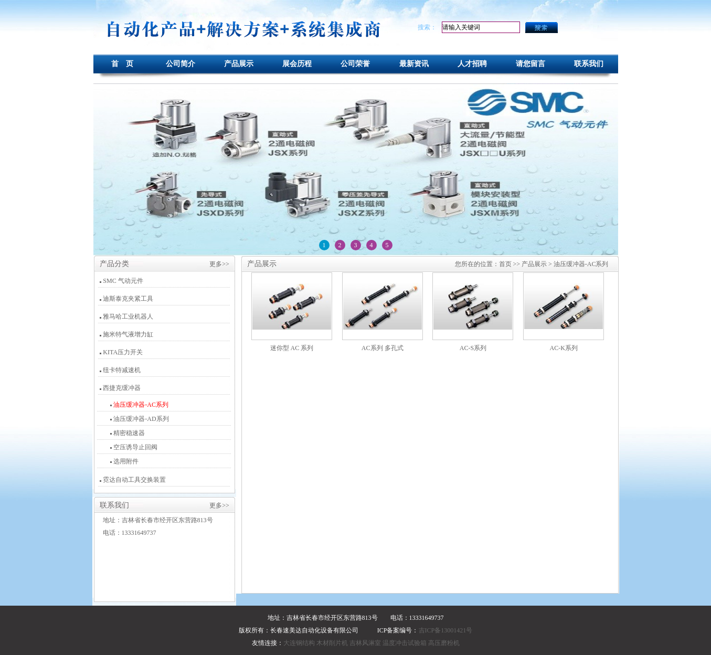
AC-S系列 (473, 348)
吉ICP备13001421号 (446, 630)
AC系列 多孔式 (383, 348)
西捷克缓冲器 (122, 388)
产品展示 (238, 64)
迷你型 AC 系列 (292, 348)
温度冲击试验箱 (405, 643)
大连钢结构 (299, 643)
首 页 (122, 64)
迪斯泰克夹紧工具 (128, 298)
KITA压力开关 (123, 352)
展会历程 (297, 64)
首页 (505, 264)
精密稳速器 (128, 433)
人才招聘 (472, 64)
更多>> (219, 264)
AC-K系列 (564, 348)
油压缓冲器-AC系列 (140, 404)
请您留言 (530, 64)
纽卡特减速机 (122, 370)
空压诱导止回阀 (134, 447)
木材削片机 (332, 643)
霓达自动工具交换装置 (134, 479)
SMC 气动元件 (123, 280)
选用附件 (125, 461)
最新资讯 (414, 64)
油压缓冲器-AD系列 (140, 418)
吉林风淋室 (365, 643)
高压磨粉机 (444, 643)
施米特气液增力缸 (128, 334)
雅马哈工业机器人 (128, 316)
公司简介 (180, 64)
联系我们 (588, 64)
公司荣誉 (355, 64)
